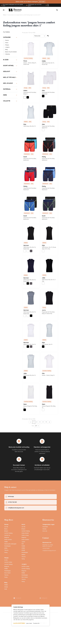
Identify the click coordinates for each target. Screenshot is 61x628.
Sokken (23, 554)
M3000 (6, 541)
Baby (5, 582)
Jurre (44, 310)
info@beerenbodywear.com (49, 550)
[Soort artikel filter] (10, 65)
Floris (25, 61)
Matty (44, 157)
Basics (6, 529)
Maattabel (45, 526)
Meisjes (6, 558)
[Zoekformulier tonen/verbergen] (57, 10)
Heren (23, 524)
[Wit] (24, 97)
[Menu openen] (3, 10)
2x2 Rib (6, 526)
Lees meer (29, 623)
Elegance (6, 537)
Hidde (44, 61)
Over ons (44, 531)
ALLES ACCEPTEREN (19, 623)
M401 (5, 589)
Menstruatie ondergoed (10, 544)
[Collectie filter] (10, 101)
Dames (6, 524)
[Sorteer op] (39, 36)
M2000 (23, 546)
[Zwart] (27, 97)
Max (24, 124)
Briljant (6, 531)
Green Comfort (8, 539)
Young (5, 552)
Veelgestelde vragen (48, 524)
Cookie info (36, 623)
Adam (25, 90)
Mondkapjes (7, 546)
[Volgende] (49, 422)
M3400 (6, 587)
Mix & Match (7, 573)
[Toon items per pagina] (37, 426)
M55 (23, 544)
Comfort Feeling (8, 533)
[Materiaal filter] (10, 89)
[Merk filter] (10, 95)
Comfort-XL (7, 535)
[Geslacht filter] (10, 71)
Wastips (44, 529)
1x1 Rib (6, 560)
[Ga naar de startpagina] (15, 10)
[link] (30, 422)
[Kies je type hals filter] (10, 77)
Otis (43, 373)
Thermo (6, 550)
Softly (5, 548)
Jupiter (23, 541)
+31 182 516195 (45, 548)
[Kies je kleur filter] (10, 83)
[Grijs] (31, 251)
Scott (25, 157)
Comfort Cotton (8, 562)
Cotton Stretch (25, 533)
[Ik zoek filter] (10, 60)
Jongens (24, 564)
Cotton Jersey (25, 535)
